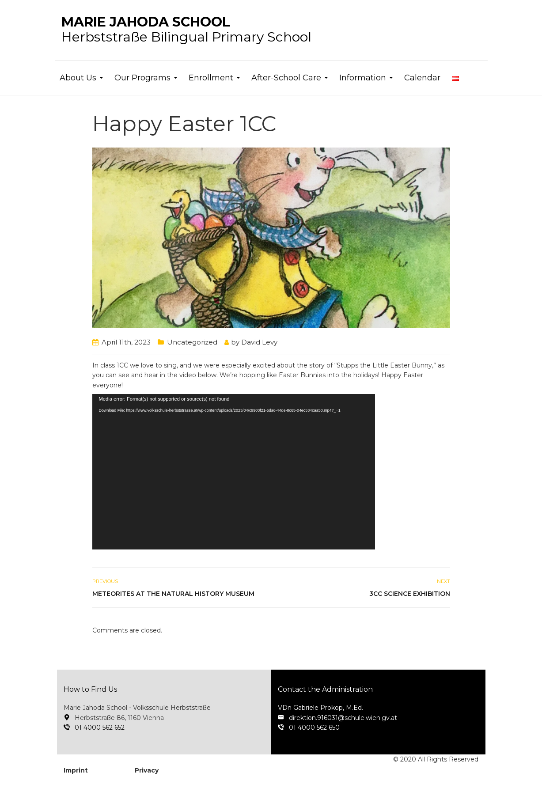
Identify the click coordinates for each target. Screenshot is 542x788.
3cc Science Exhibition (409, 594)
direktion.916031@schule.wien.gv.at (343, 718)
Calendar (422, 78)
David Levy (259, 342)
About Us (78, 78)
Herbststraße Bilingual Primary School (186, 37)
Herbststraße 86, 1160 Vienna (119, 718)
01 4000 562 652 (100, 727)
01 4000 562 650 (314, 727)
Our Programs (142, 78)
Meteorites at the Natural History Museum (173, 594)
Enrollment (211, 78)
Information (362, 78)
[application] (233, 471)
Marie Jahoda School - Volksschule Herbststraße (137, 708)
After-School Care (286, 78)
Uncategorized (192, 342)
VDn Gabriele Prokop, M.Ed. (320, 708)
